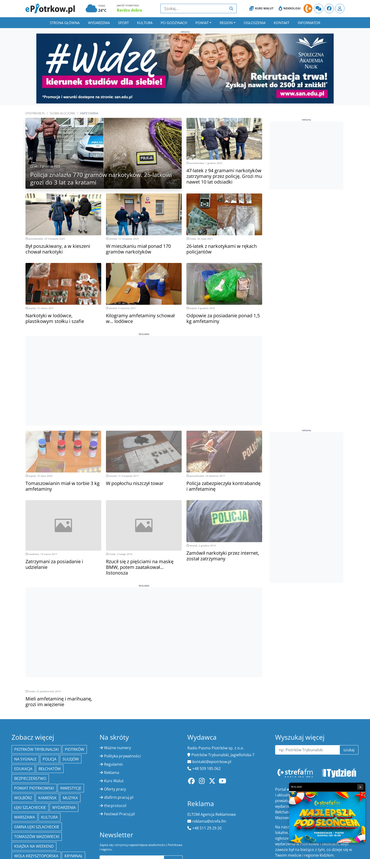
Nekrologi (290, 8)
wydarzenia (64, 807)
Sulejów (71, 759)
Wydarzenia (99, 22)
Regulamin (113, 764)
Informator (309, 22)
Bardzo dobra (129, 10)
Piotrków (74, 749)
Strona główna (65, 22)
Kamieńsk (47, 797)
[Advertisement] (143, 369)
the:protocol (115, 805)
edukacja (23, 768)
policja (49, 759)
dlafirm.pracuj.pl (118, 797)
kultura (49, 817)
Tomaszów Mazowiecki (36, 836)
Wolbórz (23, 797)
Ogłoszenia (254, 22)
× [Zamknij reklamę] (360, 787)
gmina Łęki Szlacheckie (36, 826)
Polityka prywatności (122, 756)
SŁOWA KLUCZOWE (62, 113)
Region (226, 22)
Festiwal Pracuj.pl (119, 813)
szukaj (348, 749)
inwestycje (70, 788)
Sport (123, 22)
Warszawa (24, 817)
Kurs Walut (261, 8)
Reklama (111, 772)
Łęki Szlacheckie (30, 807)
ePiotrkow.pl (35, 113)
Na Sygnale (25, 759)
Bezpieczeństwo (30, 778)
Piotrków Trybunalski (36, 749)
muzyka (70, 797)
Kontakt (281, 22)
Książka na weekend (34, 846)
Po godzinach (174, 22)
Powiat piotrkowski (34, 788)
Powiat (202, 22)
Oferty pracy (115, 789)
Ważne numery (117, 747)
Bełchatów (49, 768)
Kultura (144, 22)
